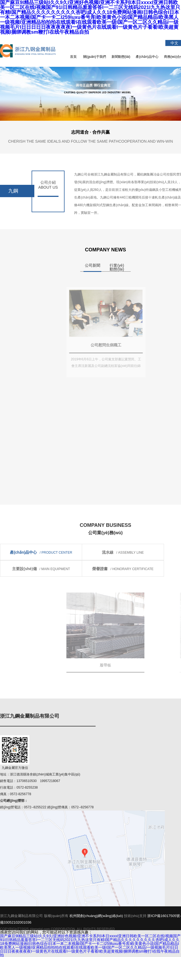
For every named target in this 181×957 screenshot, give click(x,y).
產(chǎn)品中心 (147, 57)
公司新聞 (92, 265)
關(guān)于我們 (94, 57)
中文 (174, 43)
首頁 (73, 57)
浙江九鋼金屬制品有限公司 (31, 50)
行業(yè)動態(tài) (117, 267)
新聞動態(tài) (121, 57)
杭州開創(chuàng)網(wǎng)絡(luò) (96, 916)
